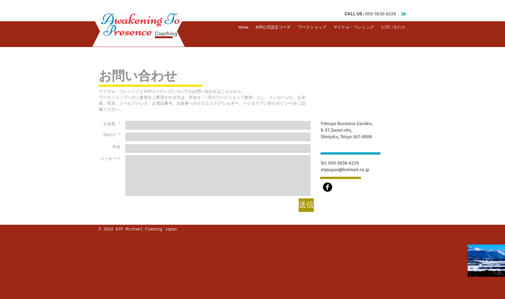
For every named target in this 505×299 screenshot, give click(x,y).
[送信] (306, 205)
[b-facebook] (327, 187)
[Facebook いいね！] (348, 234)
